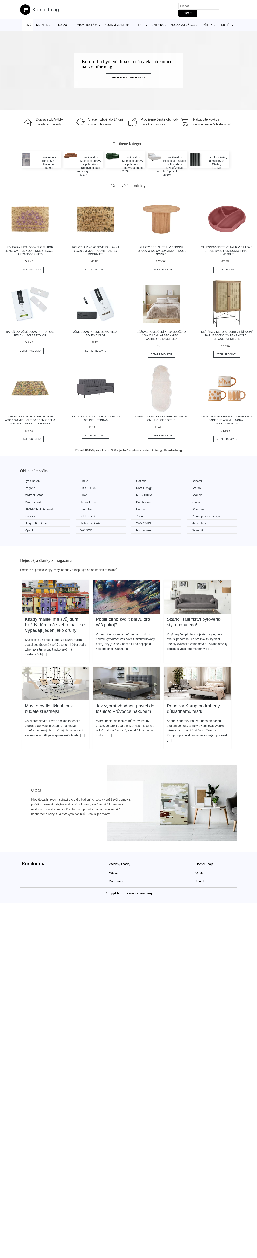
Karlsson (30, 516)
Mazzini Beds (33, 502)
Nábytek (42, 24)
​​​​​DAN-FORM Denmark (39, 509)
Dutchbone (143, 502)
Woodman (198, 509)
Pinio (83, 495)
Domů (27, 24)
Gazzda (141, 481)
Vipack (29, 530)
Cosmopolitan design (206, 516)
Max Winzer (144, 530)
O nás (199, 872)
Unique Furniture (36, 523)
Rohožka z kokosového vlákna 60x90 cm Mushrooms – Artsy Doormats (95, 251)
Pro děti (225, 24)
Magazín (114, 872)
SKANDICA (88, 488)
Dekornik (198, 530)
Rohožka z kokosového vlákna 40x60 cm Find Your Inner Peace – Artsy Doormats (30, 251)
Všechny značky (119, 864)
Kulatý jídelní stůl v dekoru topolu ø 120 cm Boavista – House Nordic (161, 251)
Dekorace (61, 24)
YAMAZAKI (143, 523)
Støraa (196, 488)
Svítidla (207, 24)
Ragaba (30, 488)
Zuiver (196, 502)
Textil (141, 24)
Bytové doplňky (87, 24)
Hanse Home (200, 523)
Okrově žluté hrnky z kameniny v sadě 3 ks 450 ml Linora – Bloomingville (226, 420)
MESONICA (144, 495)
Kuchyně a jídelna (117, 24)
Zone (139, 516)
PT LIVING (87, 516)
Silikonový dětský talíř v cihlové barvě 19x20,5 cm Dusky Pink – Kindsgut (226, 251)
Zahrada (158, 24)
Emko (84, 481)
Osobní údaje (204, 864)
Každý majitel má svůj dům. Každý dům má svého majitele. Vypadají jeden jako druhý (55, 625)
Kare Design (144, 488)
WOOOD (86, 530)
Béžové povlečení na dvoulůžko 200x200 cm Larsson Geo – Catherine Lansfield (161, 335)
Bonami (197, 481)
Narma (140, 509)
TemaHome (88, 502)
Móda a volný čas (183, 24)
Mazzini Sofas (34, 495)
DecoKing (86, 509)
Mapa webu (116, 881)
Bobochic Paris (90, 523)
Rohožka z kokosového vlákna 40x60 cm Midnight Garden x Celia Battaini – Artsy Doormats (30, 420)
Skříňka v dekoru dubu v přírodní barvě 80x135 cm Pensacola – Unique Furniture (226, 335)
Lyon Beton (32, 481)
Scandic (197, 495)
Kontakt (200, 881)
